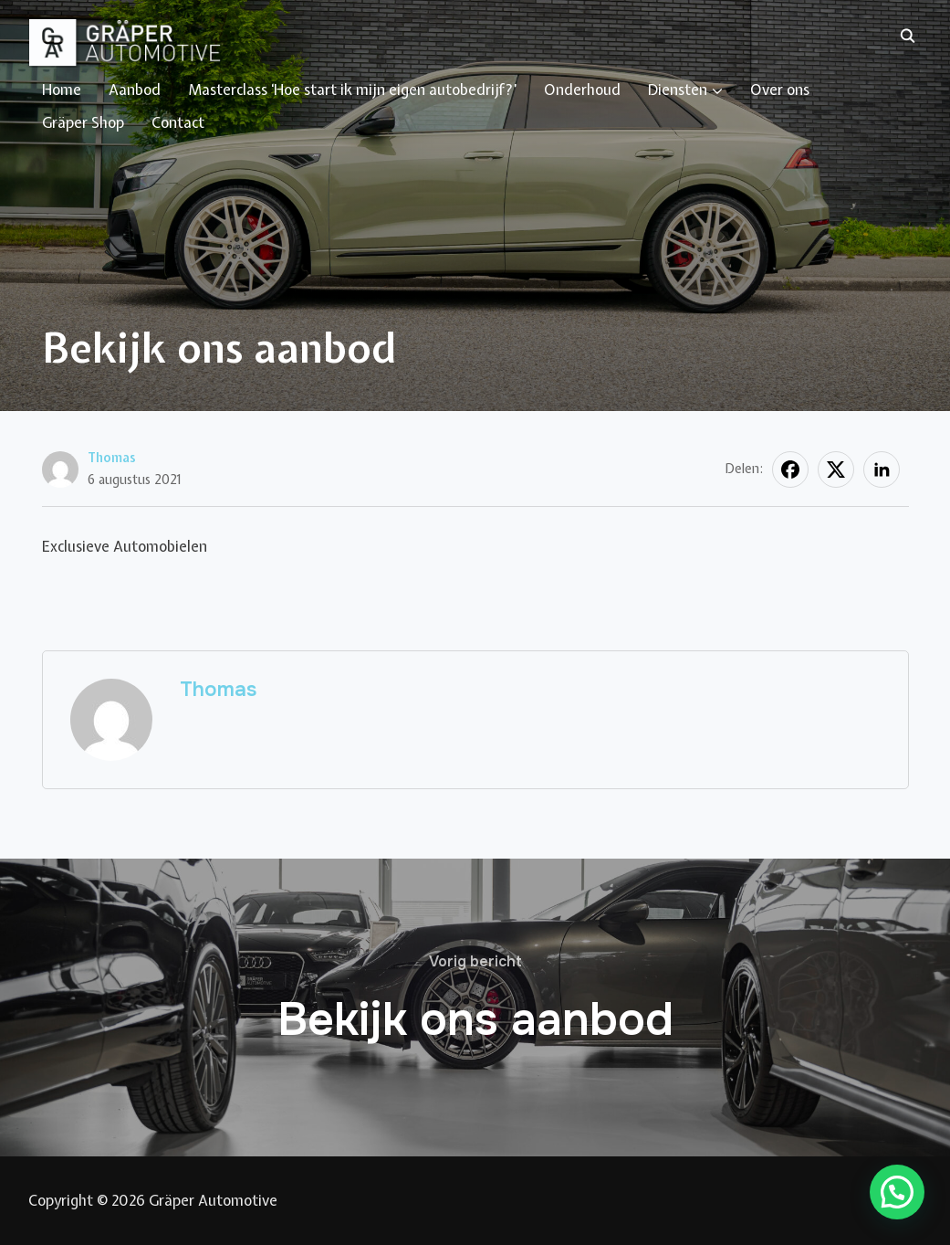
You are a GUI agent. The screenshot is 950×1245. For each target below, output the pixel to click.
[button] (897, 1192)
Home (61, 89)
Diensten (677, 89)
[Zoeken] (908, 34)
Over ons (779, 89)
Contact (177, 122)
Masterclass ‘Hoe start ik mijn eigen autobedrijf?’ (352, 89)
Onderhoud (582, 89)
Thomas (112, 457)
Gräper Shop (83, 122)
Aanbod (135, 89)
